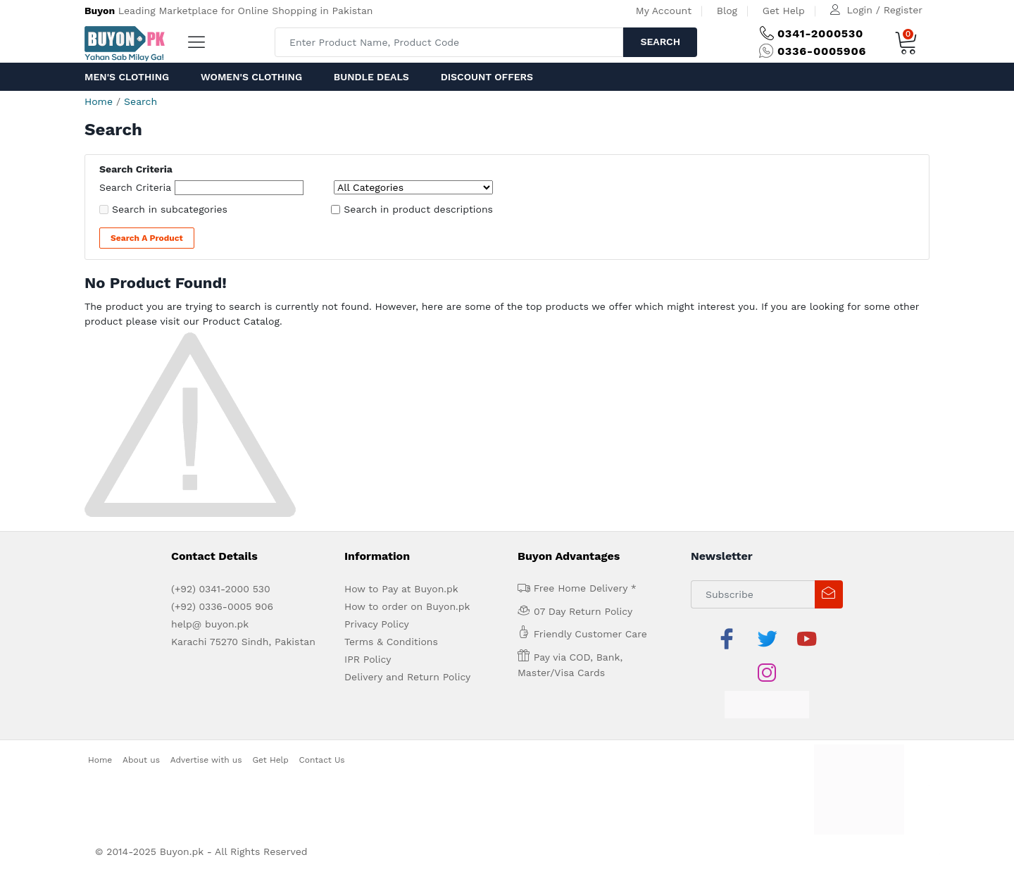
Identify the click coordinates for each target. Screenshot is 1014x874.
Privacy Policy (376, 624)
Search (660, 41)
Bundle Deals (371, 76)
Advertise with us (206, 760)
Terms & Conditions (391, 641)
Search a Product (147, 238)
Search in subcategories (169, 209)
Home (98, 101)
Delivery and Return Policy (407, 676)
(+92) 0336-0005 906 (222, 606)
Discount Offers (487, 76)
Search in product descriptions (418, 209)
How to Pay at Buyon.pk (401, 588)
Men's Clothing (126, 76)
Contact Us (322, 760)
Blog (727, 10)
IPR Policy (367, 659)
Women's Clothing (251, 76)
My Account (663, 10)
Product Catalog (241, 321)
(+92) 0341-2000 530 (220, 588)
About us (141, 760)
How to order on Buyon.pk (407, 606)
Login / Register (884, 9)
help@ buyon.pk (210, 624)
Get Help (784, 10)
